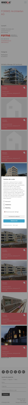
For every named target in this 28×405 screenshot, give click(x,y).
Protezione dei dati (7, 225)
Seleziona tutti (14, 220)
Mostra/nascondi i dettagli (12, 211)
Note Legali (15, 225)
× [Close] (25, 178)
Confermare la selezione (14, 216)
